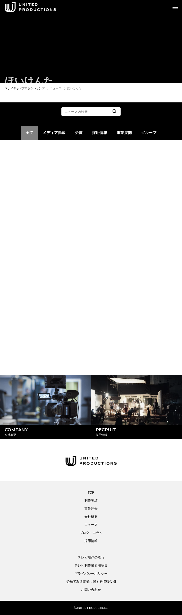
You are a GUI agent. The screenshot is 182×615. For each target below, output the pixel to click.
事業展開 (124, 133)
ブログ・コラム (91, 532)
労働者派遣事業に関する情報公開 (91, 581)
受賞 (78, 133)
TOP (91, 492)
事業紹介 (91, 508)
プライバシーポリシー (91, 573)
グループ (148, 133)
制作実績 (91, 500)
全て (29, 133)
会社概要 (91, 516)
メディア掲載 (54, 133)
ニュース (91, 524)
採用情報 (99, 133)
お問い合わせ (91, 589)
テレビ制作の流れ (91, 557)
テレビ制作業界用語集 (91, 565)
